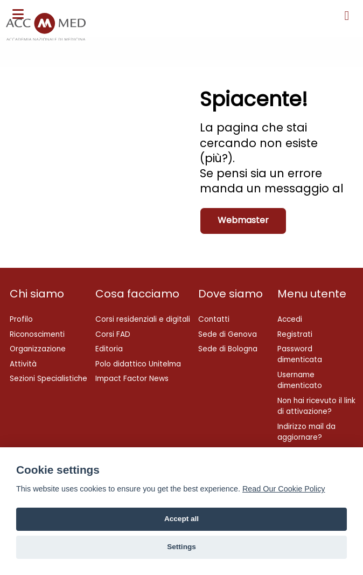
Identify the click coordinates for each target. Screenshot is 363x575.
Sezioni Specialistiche (48, 378)
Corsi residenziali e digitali (142, 319)
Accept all (181, 519)
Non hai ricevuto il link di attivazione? (316, 406)
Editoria (109, 349)
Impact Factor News (132, 378)
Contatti (213, 319)
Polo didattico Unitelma (138, 364)
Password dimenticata (299, 354)
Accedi (289, 319)
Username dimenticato (299, 380)
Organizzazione (38, 349)
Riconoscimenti (37, 334)
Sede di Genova (227, 334)
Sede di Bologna (227, 349)
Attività (23, 364)
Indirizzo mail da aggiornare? (306, 431)
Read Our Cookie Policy (283, 488)
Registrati (294, 334)
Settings (181, 547)
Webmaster (243, 220)
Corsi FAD (112, 334)
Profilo (21, 319)
